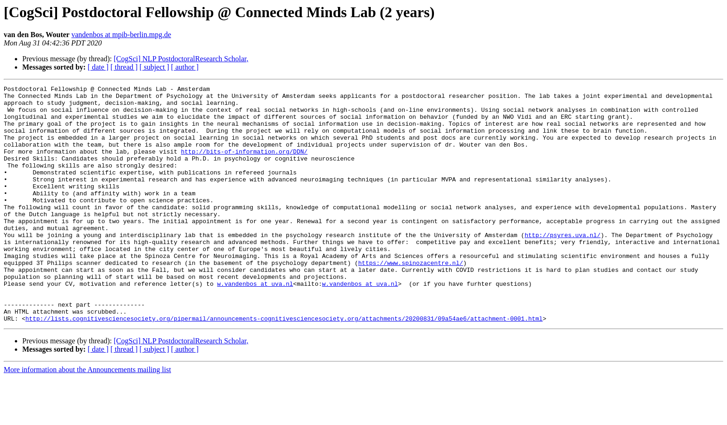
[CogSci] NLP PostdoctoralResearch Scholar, (181, 59)
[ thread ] (124, 67)
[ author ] (185, 67)
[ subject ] (154, 67)
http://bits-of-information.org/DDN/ (244, 165)
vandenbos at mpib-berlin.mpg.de (121, 35)
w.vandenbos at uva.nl (255, 324)
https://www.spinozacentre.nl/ (410, 299)
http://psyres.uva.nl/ (562, 265)
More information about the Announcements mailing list (87, 417)
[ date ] (98, 67)
